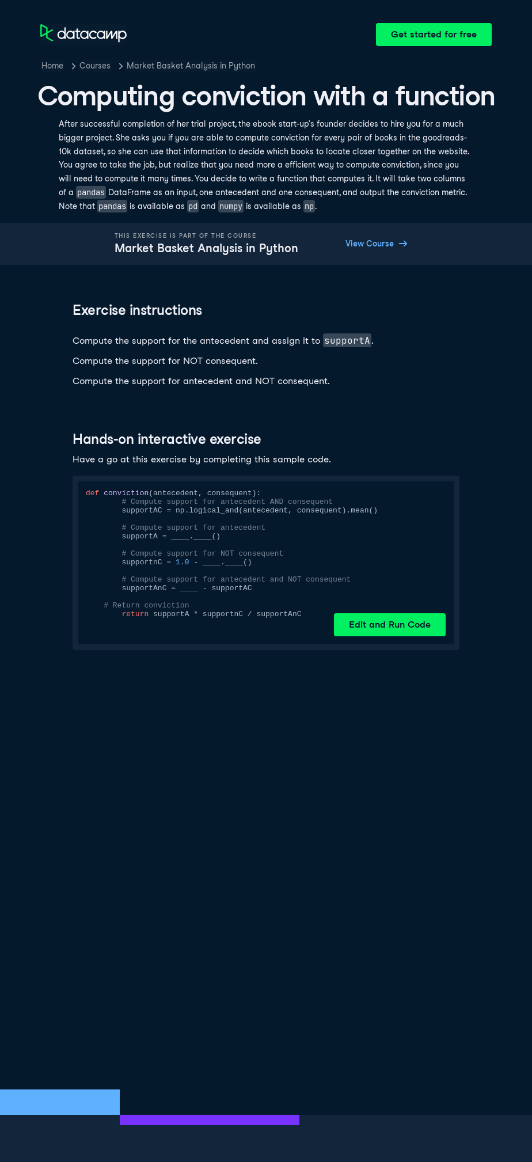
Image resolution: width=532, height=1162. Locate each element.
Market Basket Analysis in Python (191, 65)
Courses (95, 65)
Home (52, 65)
